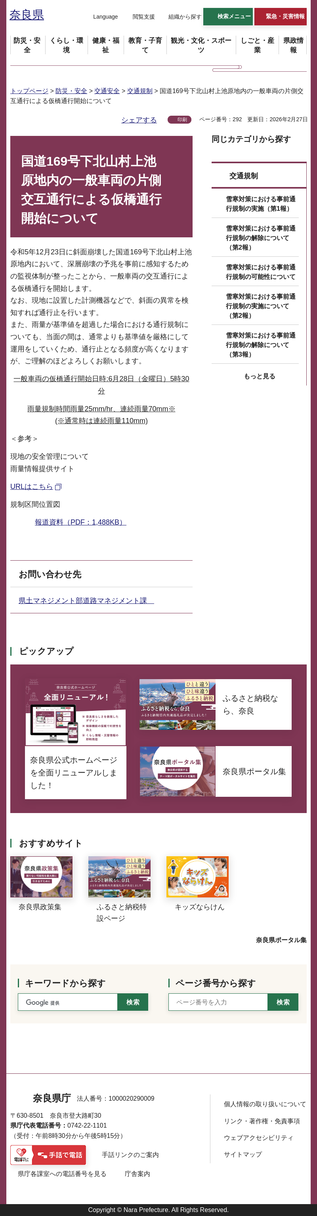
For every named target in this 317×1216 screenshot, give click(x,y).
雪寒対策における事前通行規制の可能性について (261, 272)
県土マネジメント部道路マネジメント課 (86, 601)
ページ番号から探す (216, 983)
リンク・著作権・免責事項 (262, 1121)
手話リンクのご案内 (130, 1154)
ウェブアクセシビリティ (259, 1137)
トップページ (29, 91)
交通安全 (107, 91)
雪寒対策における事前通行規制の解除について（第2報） (261, 238)
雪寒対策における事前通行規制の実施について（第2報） (261, 306)
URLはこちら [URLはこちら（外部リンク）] (31, 487)
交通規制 (140, 91)
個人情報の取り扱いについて (265, 1104)
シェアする (139, 120)
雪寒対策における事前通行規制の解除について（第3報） (261, 345)
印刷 (182, 119)
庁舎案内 (137, 1173)
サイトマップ (243, 1154)
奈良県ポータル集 (281, 940)
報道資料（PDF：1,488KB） (80, 522)
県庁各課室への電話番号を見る (62, 1173)
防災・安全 (71, 91)
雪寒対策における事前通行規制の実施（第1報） (261, 204)
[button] (101, 17)
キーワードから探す (65, 983)
